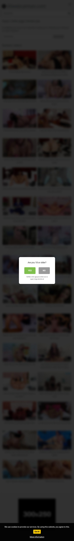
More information (37, 537)
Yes (30, 270)
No (44, 270)
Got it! (37, 531)
